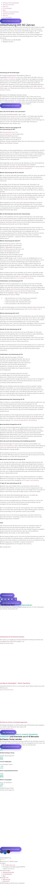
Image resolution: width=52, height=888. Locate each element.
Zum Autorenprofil (7, 595)
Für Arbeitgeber (7, 8)
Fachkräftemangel (7, 249)
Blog (4, 10)
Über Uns (5, 6)
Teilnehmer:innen (12, 77)
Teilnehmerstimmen (8, 4)
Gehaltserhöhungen (22, 199)
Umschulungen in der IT (35, 309)
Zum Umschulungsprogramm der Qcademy (24, 420)
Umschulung (23, 118)
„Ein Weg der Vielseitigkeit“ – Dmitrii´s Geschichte (15, 683)
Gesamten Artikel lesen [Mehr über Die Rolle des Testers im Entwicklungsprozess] (7, 728)
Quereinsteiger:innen (12, 116)
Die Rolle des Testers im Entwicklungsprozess (13, 722)
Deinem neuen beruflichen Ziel (18, 291)
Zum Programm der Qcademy (25, 278)
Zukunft (11, 195)
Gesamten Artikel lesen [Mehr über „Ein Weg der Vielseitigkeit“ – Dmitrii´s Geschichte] (7, 689)
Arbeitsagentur (9, 220)
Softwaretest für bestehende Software (12, 637)
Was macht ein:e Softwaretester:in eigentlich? (18, 168)
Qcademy (29, 543)
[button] (8, 732)
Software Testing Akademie (11, 3)
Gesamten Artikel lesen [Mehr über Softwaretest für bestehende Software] (7, 643)
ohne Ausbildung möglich (10, 445)
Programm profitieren (9, 79)
